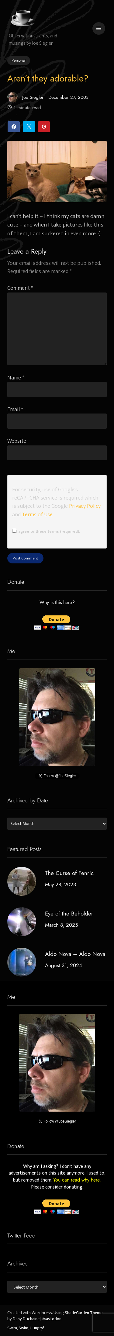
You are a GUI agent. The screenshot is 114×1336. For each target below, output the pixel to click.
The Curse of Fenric (69, 873)
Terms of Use (37, 514)
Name (15, 377)
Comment (20, 288)
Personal (19, 60)
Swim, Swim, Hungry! (25, 1328)
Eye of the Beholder (69, 913)
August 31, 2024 (63, 965)
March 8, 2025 (61, 925)
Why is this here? (57, 603)
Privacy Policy (85, 506)
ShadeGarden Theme (83, 1313)
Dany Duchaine (26, 1319)
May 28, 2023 (60, 884)
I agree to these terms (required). (46, 531)
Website (16, 441)
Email (15, 409)
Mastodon (51, 1319)
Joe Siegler (25, 97)
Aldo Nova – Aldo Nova (75, 954)
